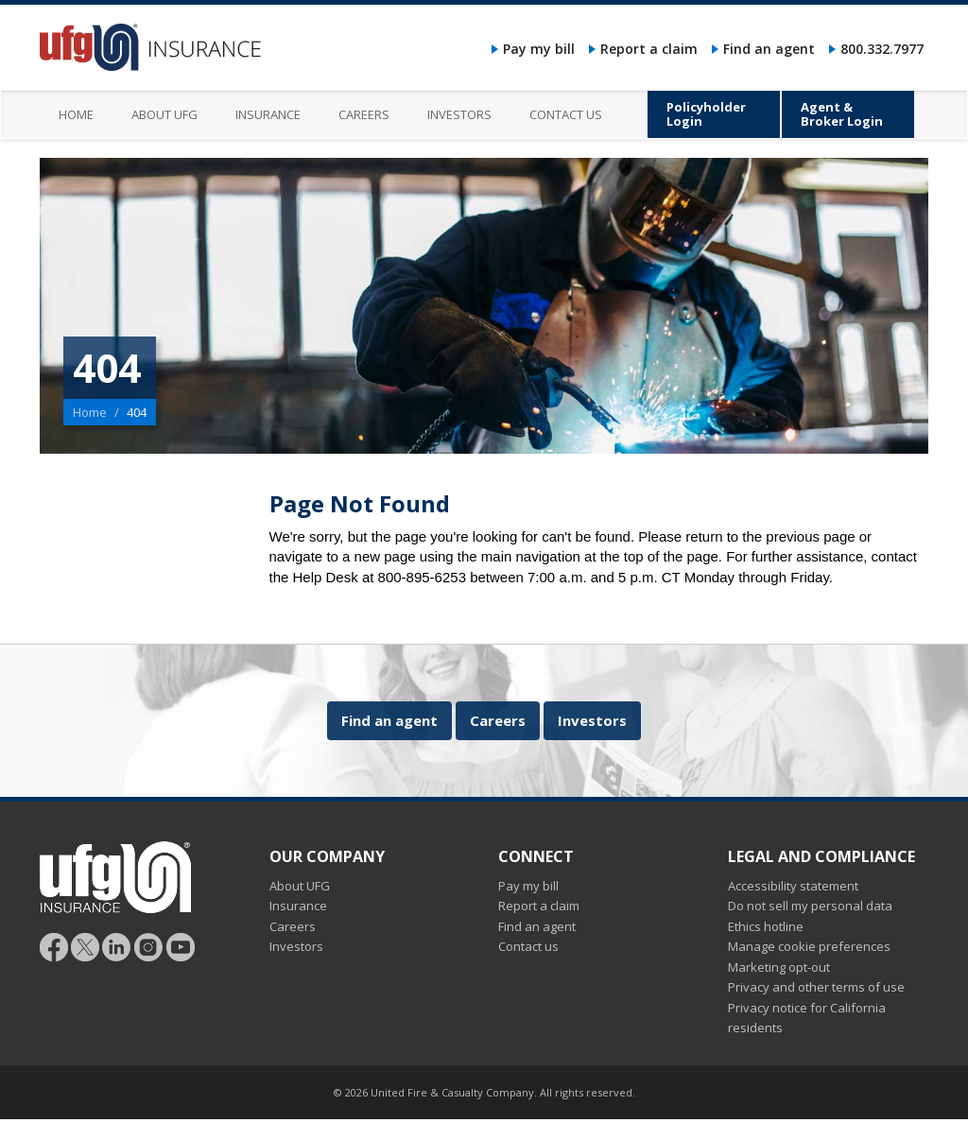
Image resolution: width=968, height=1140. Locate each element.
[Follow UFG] (85, 946)
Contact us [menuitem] (565, 114)
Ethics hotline (766, 926)
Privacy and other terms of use (816, 986)
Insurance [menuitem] (268, 114)
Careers (498, 720)
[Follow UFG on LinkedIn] (116, 946)
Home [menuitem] (76, 114)
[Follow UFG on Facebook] (54, 946)
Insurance (298, 905)
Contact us (528, 946)
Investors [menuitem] (459, 114)
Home (90, 412)
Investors (592, 720)
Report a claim (649, 49)
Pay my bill (539, 49)
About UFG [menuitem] (164, 114)
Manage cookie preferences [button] (809, 946)
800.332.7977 (882, 49)
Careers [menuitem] (363, 114)
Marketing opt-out (779, 967)
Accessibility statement (793, 885)
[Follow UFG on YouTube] (180, 946)
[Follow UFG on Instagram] (149, 946)
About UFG (299, 885)
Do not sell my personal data (810, 905)
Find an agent (769, 49)
